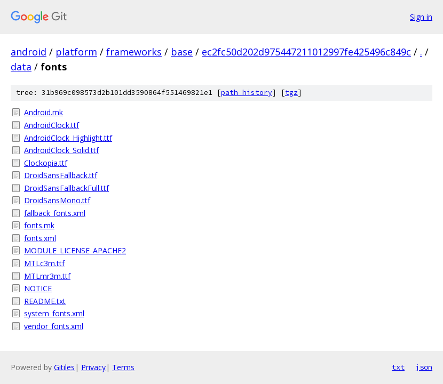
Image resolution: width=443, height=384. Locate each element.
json (423, 367)
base (182, 51)
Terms (123, 367)
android (28, 51)
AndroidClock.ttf (51, 125)
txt (398, 367)
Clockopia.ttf (45, 163)
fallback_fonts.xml (54, 213)
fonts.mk (39, 225)
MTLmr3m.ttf (47, 276)
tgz (291, 92)
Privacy (93, 367)
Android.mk (43, 112)
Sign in (421, 17)
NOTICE (38, 288)
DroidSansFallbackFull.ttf (66, 188)
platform (76, 51)
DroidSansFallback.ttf (60, 175)
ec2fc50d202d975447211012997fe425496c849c (306, 51)
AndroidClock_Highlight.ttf (68, 138)
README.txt (45, 301)
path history (246, 92)
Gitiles (64, 367)
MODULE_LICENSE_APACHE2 (75, 250)
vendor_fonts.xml (53, 326)
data (21, 66)
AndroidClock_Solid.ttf (61, 150)
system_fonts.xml (54, 313)
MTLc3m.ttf (44, 263)
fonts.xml (40, 238)
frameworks (134, 51)
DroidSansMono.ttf (57, 200)
